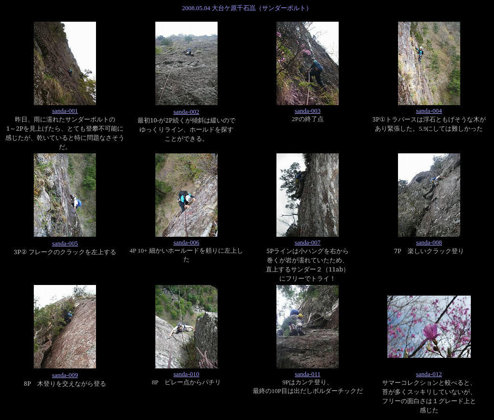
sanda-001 (65, 110)
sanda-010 (186, 374)
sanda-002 (186, 111)
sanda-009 (65, 375)
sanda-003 (307, 110)
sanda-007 (307, 242)
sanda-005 (65, 243)
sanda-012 (429, 374)
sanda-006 (186, 242)
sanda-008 (429, 242)
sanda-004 (429, 110)
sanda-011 (307, 374)
